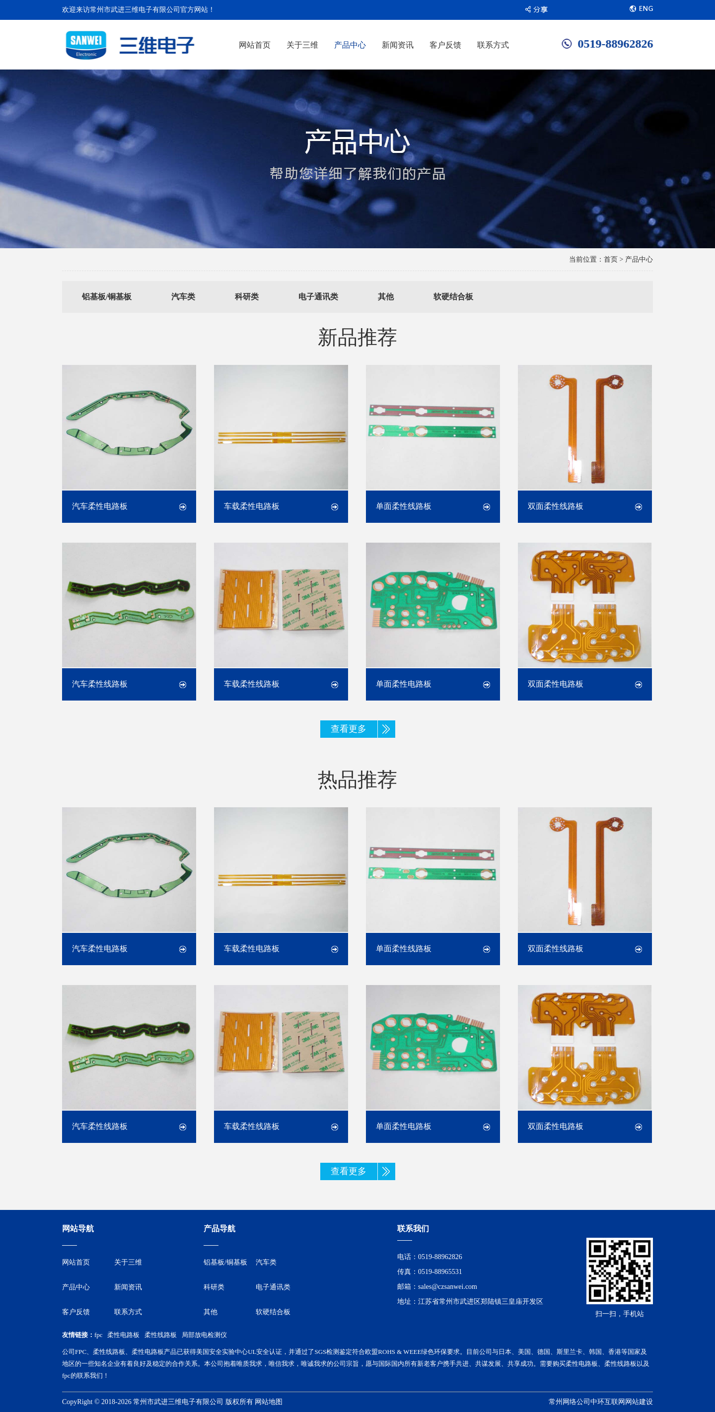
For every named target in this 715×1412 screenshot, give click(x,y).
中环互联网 (607, 1402)
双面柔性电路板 (555, 684)
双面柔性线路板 (555, 506)
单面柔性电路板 (403, 684)
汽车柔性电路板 (100, 506)
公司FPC (74, 1351)
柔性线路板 (160, 1335)
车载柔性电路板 (252, 506)
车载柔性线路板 (252, 684)
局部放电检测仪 (204, 1335)
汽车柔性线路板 (100, 684)
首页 (611, 259)
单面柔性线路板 (403, 506)
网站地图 (269, 1402)
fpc (98, 1335)
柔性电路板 (123, 1335)
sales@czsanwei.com (447, 1286)
